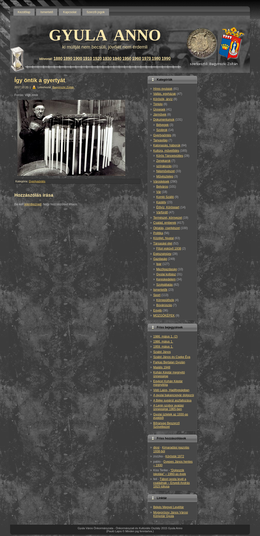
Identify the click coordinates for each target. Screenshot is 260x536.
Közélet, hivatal (163, 238)
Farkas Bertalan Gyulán (169, 362)
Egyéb (157, 310)
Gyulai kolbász (166, 274)
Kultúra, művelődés (166, 150)
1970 (146, 58)
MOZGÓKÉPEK (164, 315)
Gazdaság (160, 259)
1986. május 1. (163, 341)
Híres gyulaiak (162, 89)
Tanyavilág (160, 140)
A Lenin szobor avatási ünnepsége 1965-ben (168, 407)
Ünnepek (159, 109)
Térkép (158, 104)
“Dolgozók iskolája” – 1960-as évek (169, 472)
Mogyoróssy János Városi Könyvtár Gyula (170, 514)
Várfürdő (162, 212)
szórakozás (164, 166)
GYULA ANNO (105, 35)
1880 (58, 58)
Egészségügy (162, 254)
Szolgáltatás (164, 284)
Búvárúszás (164, 305)
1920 (97, 58)
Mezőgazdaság (166, 269)
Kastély (161, 202)
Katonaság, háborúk (166, 145)
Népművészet (165, 171)
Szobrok (161, 130)
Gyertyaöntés (37, 181)
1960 (136, 58)
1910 (87, 58)
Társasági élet (162, 243)
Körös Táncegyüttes (169, 156)
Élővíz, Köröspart (167, 207)
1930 (107, 58)
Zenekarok (163, 161)
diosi (156, 447)
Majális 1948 (161, 367)
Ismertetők (160, 290)
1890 (67, 58)
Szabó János (162, 352)
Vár (158, 192)
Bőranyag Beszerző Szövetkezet (166, 425)
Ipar (159, 264)
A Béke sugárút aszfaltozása (172, 400)
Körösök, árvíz (163, 99)
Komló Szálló (165, 197)
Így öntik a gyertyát (39, 80)
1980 (156, 58)
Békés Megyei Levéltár (168, 507)
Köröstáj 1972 (174, 456)
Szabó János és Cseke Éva (171, 357)
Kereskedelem (166, 279)
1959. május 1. (163, 346)
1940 (117, 58)
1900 (77, 58)
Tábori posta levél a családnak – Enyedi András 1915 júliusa (171, 482)
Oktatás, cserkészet (166, 228)
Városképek (161, 181)
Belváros (162, 186)
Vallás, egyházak (164, 94)
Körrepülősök (165, 300)
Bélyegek (162, 125)
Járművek (159, 114)
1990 (166, 58)
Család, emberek (164, 223)
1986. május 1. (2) (165, 336)
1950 (126, 58)
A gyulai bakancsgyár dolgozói (173, 395)
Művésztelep (164, 176)
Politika (158, 233)
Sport (157, 295)
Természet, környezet (167, 217)
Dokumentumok (163, 119)
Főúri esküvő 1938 (168, 248)
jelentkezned (32, 204)
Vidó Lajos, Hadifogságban (171, 390)
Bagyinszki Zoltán (63, 87)
